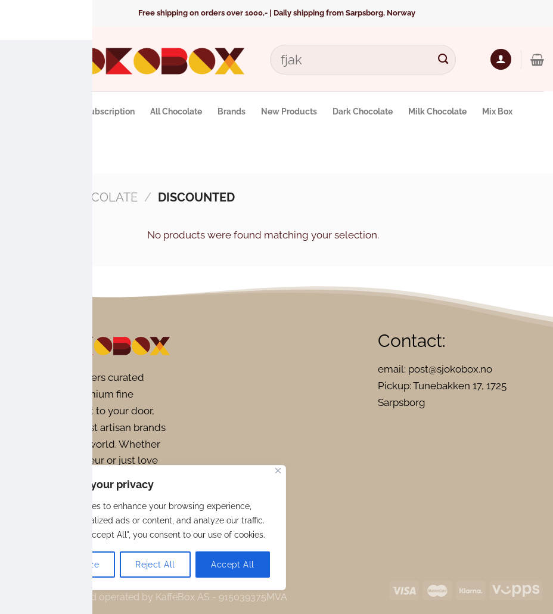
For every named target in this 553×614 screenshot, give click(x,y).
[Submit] (444, 59)
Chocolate (101, 197)
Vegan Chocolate (50, 152)
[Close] (278, 470)
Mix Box (497, 111)
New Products (289, 111)
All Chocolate (176, 111)
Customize (77, 564)
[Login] (500, 59)
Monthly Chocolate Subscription (72, 111)
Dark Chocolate (363, 111)
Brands (232, 111)
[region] (155, 527)
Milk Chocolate (437, 111)
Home (27, 197)
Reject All (155, 564)
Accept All (232, 564)
